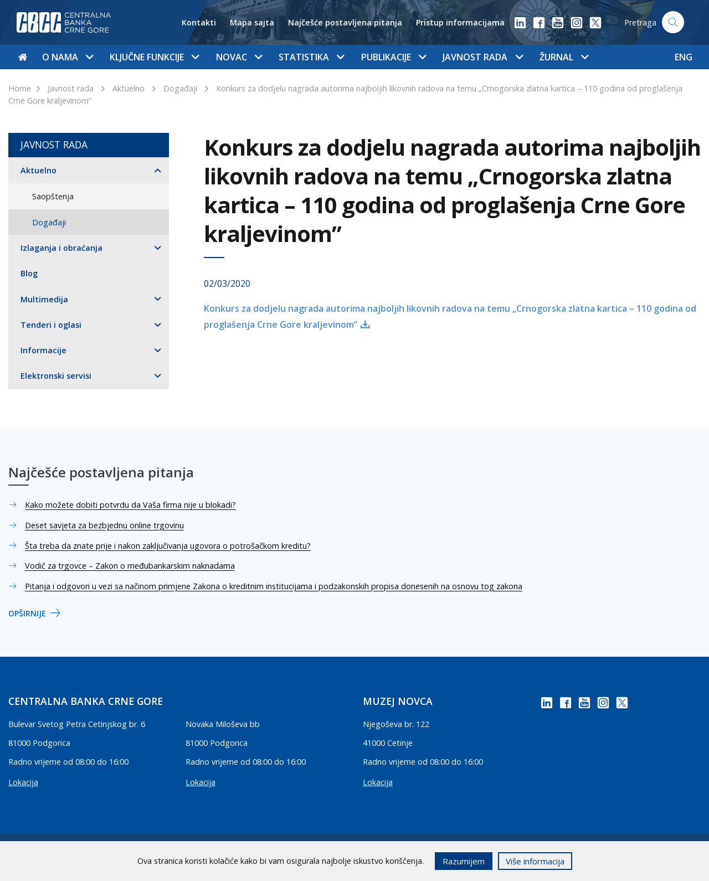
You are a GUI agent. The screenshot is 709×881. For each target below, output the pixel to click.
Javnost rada (71, 88)
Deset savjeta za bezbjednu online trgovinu (104, 525)
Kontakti (199, 22)
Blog (29, 273)
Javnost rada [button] (482, 57)
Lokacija (23, 782)
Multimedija (44, 299)
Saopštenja (53, 196)
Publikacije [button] (393, 57)
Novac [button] (239, 57)
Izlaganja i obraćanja (61, 248)
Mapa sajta (252, 22)
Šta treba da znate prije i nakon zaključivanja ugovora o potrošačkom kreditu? (168, 545)
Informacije (43, 350)
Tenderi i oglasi (50, 325)
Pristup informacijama (460, 22)
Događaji (180, 88)
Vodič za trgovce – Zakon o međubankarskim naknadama (130, 565)
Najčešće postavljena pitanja (345, 22)
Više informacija (535, 861)
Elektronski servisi (55, 375)
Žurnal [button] (564, 57)
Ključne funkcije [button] (154, 57)
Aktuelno (128, 88)
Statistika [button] (311, 57)
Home (19, 88)
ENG (683, 57)
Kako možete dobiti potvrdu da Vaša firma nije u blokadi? (130, 504)
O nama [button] (67, 57)
